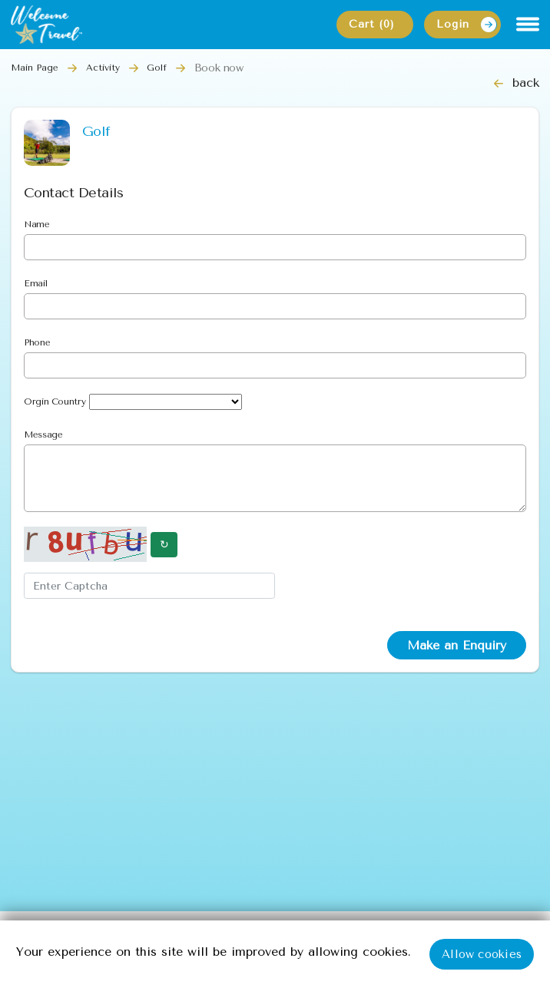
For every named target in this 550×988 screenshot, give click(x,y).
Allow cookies (482, 954)
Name (37, 224)
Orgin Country (54, 401)
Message (43, 434)
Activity (103, 67)
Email (35, 283)
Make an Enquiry (456, 645)
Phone (37, 342)
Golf (157, 67)
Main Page (34, 67)
